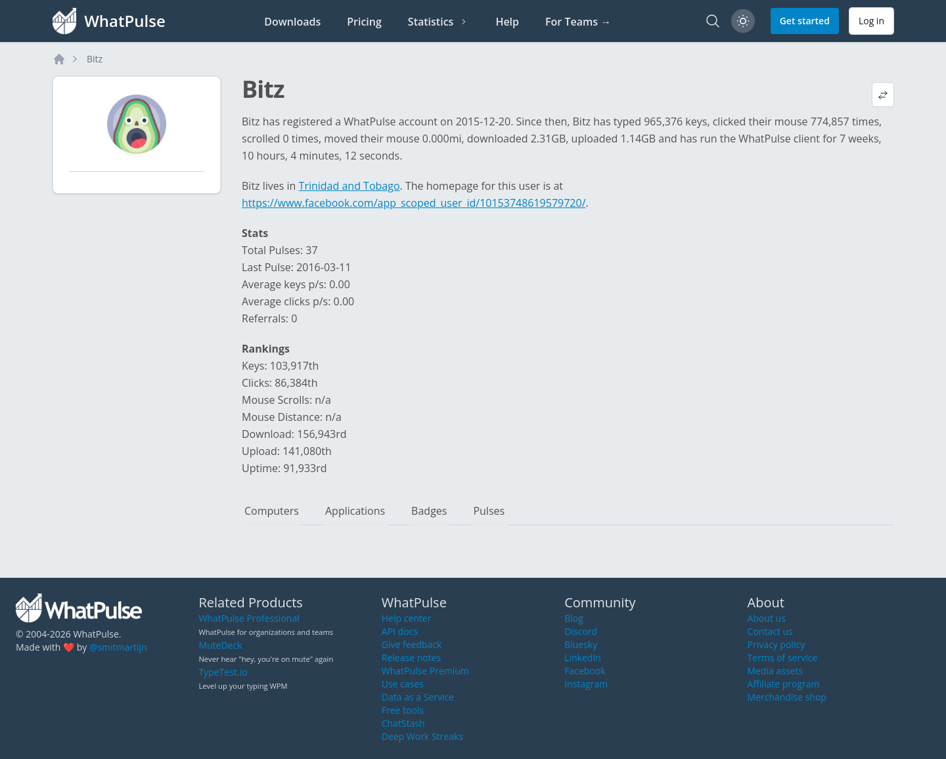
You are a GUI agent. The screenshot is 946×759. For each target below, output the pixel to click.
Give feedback (412, 644)
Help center (407, 618)
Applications (355, 511)
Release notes (411, 657)
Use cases (403, 684)
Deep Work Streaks (422, 736)
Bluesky (580, 644)
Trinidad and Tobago (349, 186)
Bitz (94, 59)
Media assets (775, 670)
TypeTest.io (222, 672)
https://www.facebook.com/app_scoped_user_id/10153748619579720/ (414, 203)
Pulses (489, 511)
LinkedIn (582, 657)
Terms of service (783, 657)
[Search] (713, 21)
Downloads (292, 21)
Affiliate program (784, 684)
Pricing (364, 21)
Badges (429, 511)
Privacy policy (776, 644)
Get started (805, 20)
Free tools (403, 710)
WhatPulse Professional (248, 618)
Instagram (586, 684)
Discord (580, 631)
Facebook (584, 670)
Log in (871, 20)
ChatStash (403, 723)
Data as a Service (418, 697)
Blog (573, 618)
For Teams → (578, 21)
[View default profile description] (882, 94)
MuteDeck (220, 645)
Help (507, 21)
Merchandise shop (787, 697)
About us (767, 618)
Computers (271, 511)
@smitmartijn (118, 647)
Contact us (770, 631)
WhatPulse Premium (425, 670)
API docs (400, 631)
